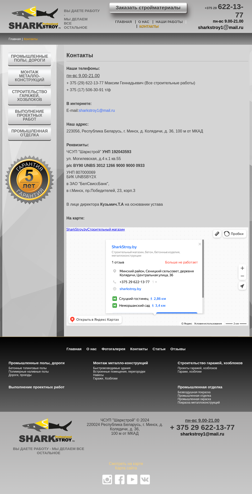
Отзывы (177, 349)
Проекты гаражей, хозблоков (197, 368)
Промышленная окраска (194, 399)
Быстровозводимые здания (111, 368)
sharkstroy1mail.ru (221, 27)
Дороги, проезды (20, 375)
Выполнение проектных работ (29, 115)
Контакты (149, 26)
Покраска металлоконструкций (199, 402)
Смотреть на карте (126, 464)
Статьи (159, 349)
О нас (143, 22)
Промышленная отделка (29, 133)
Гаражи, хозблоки (190, 371)
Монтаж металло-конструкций (29, 76)
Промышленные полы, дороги (29, 58)
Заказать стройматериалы (148, 7)
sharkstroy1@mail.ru (97, 110)
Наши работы (169, 22)
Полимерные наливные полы (29, 371)
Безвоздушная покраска (194, 392)
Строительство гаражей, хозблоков (29, 96)
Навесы (98, 375)
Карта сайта (126, 468)
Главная (123, 22)
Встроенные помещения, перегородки (119, 371)
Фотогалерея (113, 349)
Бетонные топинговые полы (28, 368)
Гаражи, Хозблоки (105, 378)
